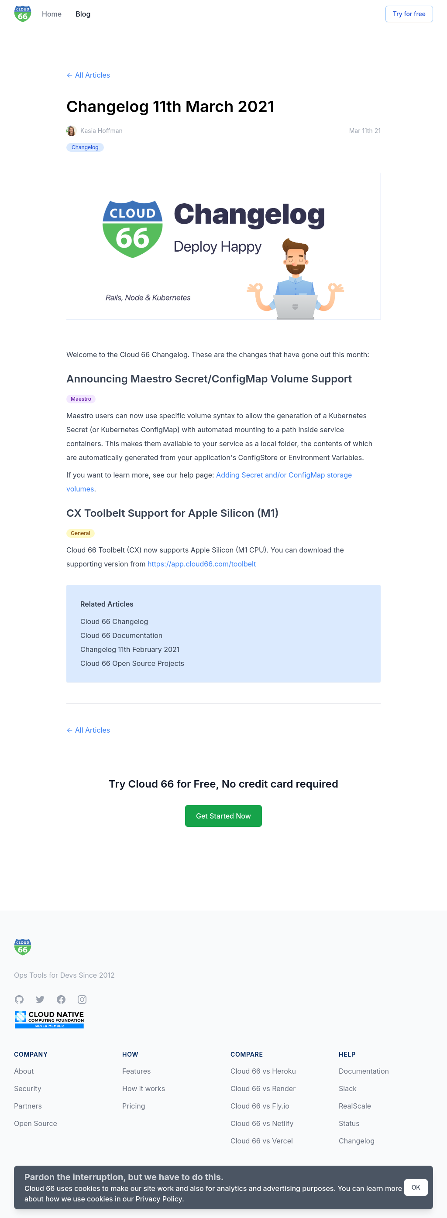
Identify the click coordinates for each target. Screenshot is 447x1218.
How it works (143, 1088)
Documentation (364, 1071)
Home (52, 14)
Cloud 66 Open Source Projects (132, 663)
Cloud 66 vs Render (263, 1088)
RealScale (355, 1106)
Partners (28, 1106)
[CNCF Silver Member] (49, 1020)
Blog (83, 14)
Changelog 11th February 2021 (129, 649)
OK (416, 1187)
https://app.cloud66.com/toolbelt (202, 564)
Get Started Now (223, 816)
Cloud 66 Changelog (114, 621)
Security (27, 1088)
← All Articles (88, 75)
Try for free (409, 13)
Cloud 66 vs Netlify (261, 1123)
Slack (348, 1088)
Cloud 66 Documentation (121, 635)
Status (349, 1123)
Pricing (133, 1106)
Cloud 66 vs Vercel (261, 1140)
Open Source (35, 1123)
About (24, 1071)
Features (136, 1071)
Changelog (357, 1140)
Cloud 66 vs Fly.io (259, 1106)
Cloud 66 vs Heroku (263, 1071)
